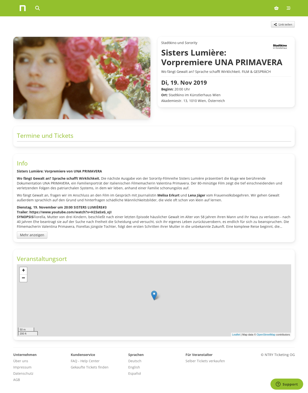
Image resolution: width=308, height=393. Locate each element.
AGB (16, 379)
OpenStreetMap (266, 334)
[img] (154, 300)
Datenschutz (23, 373)
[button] (154, 295)
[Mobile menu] (288, 8)
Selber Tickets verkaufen (205, 361)
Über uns (20, 361)
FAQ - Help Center (85, 361)
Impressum (22, 367)
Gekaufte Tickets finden (90, 367)
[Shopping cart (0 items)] (276, 8)
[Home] (22, 8)
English (134, 367)
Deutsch (134, 361)
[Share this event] (283, 24)
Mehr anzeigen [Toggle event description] (32, 235)
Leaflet (236, 334)
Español (134, 373)
